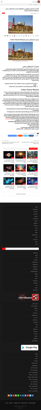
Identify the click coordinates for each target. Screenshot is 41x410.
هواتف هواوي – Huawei (33, 386)
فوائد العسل (35, 338)
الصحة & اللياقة (34, 262)
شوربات (36, 232)
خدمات (36, 310)
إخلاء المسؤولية (17, 403)
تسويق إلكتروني (34, 365)
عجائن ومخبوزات (34, 235)
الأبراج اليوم (35, 322)
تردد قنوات (35, 334)
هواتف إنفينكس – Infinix (33, 372)
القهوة (36, 273)
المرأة (36, 276)
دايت (36, 285)
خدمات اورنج (35, 313)
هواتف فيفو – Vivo (34, 381)
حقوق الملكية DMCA (31, 403)
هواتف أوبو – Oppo (34, 370)
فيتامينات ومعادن (34, 340)
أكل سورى (35, 211)
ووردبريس (35, 361)
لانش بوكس (35, 239)
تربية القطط (35, 283)
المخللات (35, 221)
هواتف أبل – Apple (34, 367)
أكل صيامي (35, 214)
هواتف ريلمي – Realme (33, 374)
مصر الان (19, 408)
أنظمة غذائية (35, 253)
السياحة (3, 13)
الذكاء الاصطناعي (34, 363)
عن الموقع (11, 403)
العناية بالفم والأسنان (34, 271)
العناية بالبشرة (35, 267)
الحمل (36, 257)
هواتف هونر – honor (33, 388)
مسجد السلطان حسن (25, 133)
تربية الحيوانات (35, 280)
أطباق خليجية (35, 218)
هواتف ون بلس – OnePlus (32, 391)
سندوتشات (35, 225)
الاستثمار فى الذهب (34, 306)
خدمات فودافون (34, 315)
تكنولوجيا (35, 308)
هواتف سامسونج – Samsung (32, 377)
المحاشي (35, 216)
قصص (36, 244)
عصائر (36, 237)
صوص (36, 228)
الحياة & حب (35, 260)
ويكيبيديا (7, 119)
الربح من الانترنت (34, 303)
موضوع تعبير (35, 290)
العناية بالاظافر (35, 264)
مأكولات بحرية (35, 209)
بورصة (36, 327)
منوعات (36, 287)
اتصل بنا (7, 403)
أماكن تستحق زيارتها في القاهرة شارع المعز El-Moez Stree (30, 142)
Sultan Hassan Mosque (33, 133)
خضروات (36, 336)
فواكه (36, 241)
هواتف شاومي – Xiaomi (33, 379)
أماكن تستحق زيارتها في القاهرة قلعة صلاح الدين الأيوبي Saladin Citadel (10, 142)
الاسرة (36, 255)
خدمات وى (35, 317)
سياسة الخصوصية (24, 403)
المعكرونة (35, 223)
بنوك (36, 324)
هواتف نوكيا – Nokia (33, 384)
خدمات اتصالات (34, 320)
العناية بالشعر (35, 269)
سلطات (36, 230)
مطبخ (36, 207)
